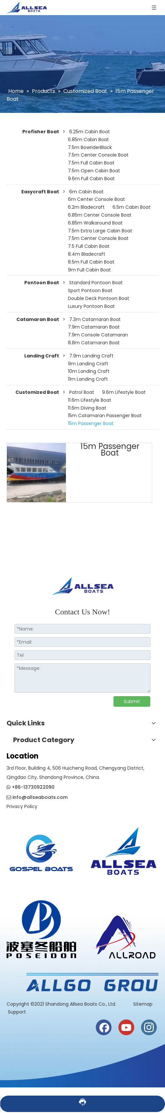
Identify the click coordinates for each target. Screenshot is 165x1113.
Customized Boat (37, 392)
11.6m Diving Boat (87, 408)
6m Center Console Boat (96, 199)
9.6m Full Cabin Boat (91, 178)
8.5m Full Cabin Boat (91, 262)
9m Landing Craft (88, 363)
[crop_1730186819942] (124, 849)
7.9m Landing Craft (91, 356)
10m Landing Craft (89, 371)
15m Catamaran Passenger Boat (105, 415)
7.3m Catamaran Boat (95, 319)
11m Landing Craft (88, 379)
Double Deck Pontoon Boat (98, 298)
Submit (132, 701)
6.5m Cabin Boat (132, 207)
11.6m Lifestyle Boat (89, 400)
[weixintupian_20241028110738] (41, 929)
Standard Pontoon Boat (96, 282)
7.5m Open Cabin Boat (94, 170)
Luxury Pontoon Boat (91, 306)
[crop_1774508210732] (41, 855)
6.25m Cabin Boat (89, 131)
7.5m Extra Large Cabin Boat (100, 230)
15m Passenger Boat (90, 423)
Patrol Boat (81, 392)
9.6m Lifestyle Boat (124, 392)
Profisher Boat (40, 131)
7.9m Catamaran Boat (94, 327)
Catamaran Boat (37, 319)
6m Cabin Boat (86, 191)
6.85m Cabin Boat (88, 139)
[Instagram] (149, 1027)
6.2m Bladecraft (86, 207)
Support (17, 1012)
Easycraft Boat (40, 191)
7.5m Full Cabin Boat (91, 163)
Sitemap (143, 1004)
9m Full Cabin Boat (89, 270)
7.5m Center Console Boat (98, 155)
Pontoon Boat (41, 282)
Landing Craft (41, 356)
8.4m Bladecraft (86, 254)
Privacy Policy (22, 806)
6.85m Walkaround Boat (95, 223)
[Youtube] (126, 1027)
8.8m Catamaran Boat (94, 342)
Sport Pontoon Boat (90, 290)
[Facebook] (104, 1027)
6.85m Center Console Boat (100, 215)
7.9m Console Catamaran (98, 335)
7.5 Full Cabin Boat (89, 246)
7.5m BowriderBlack (90, 147)
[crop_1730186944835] (124, 935)
